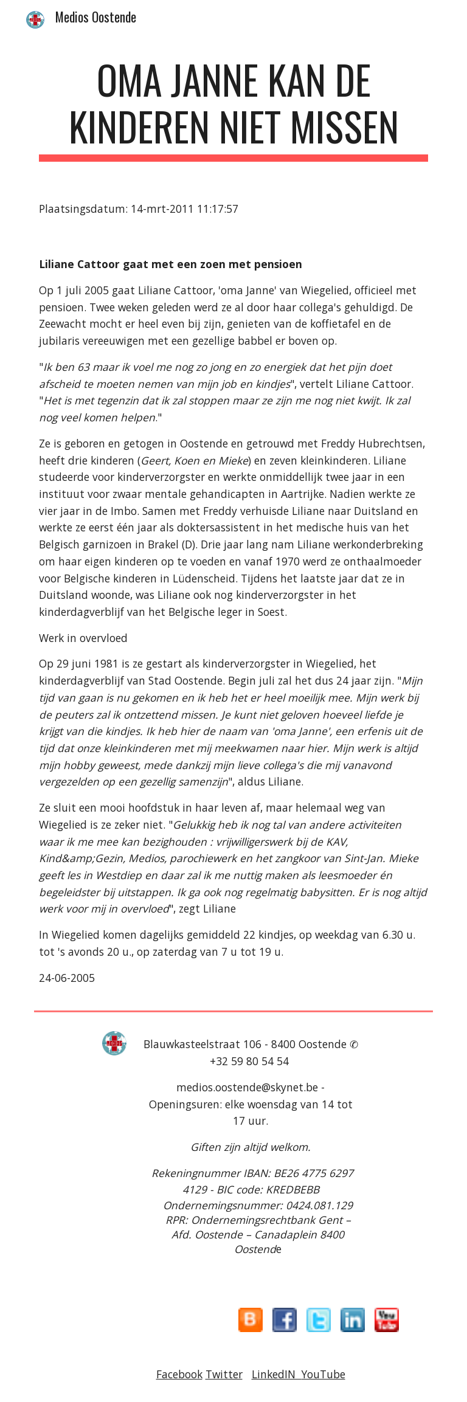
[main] (233, 109)
